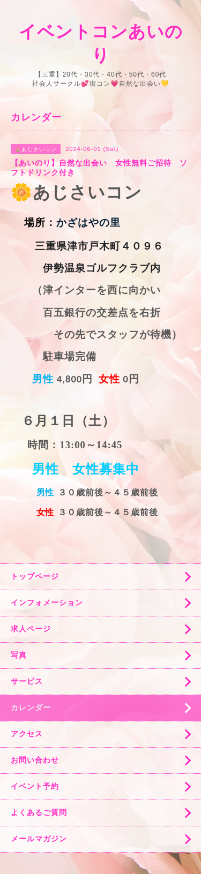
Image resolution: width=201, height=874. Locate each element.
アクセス (27, 733)
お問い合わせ (35, 760)
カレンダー (31, 707)
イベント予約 (35, 786)
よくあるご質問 (39, 812)
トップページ (35, 576)
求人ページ (31, 628)
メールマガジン (39, 838)
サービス (27, 681)
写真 (19, 655)
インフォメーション (47, 602)
